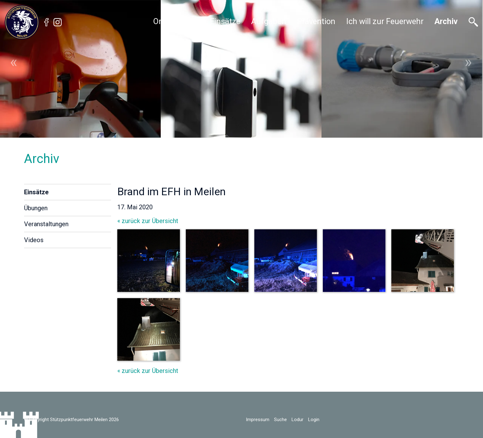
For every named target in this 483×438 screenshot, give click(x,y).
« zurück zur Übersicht (147, 221)
